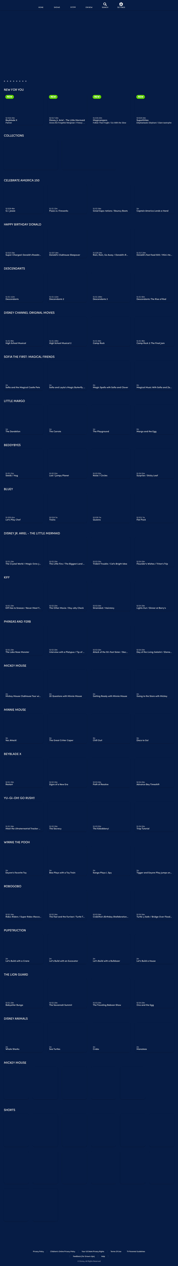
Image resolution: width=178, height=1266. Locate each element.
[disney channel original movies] (73, 5)
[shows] (57, 5)
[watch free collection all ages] (89, 154)
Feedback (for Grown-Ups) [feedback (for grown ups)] (84, 1256)
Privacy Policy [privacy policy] (38, 1252)
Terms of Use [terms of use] (116, 1252)
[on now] (89, 5)
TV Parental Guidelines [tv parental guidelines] (136, 1252)
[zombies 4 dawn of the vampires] (31, 154)
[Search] (105, 5)
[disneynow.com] (9, 4)
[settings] (121, 5)
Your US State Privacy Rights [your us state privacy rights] (93, 1252)
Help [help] (103, 1256)
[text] (10, 118)
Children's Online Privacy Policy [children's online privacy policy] (62, 1252)
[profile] (137, 5)
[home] (41, 5)
